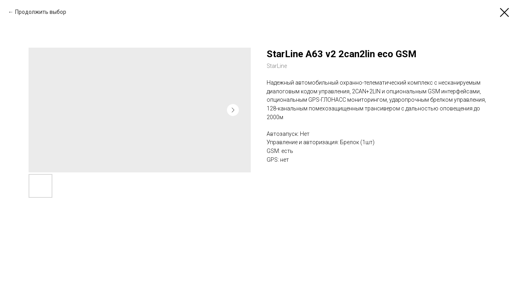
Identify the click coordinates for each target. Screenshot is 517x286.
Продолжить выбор (40, 12)
